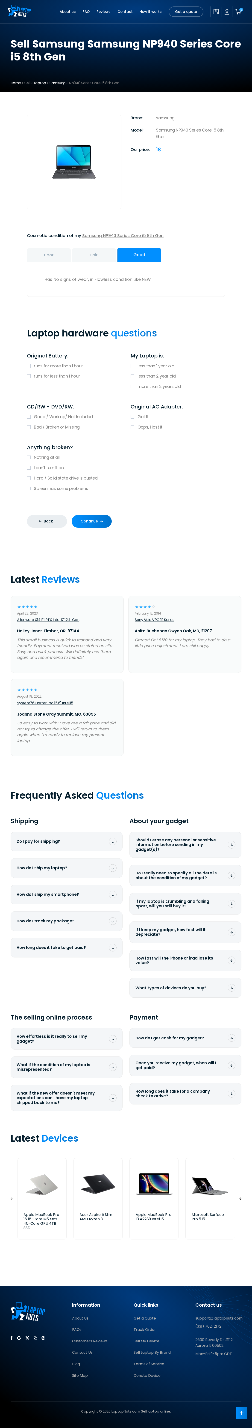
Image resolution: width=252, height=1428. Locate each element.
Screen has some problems (126, 488)
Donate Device (147, 1375)
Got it (178, 417)
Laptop (40, 83)
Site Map (80, 1375)
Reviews (104, 11)
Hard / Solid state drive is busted (126, 478)
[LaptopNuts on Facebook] (11, 1338)
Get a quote (186, 11)
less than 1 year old (178, 366)
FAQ (86, 11)
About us (68, 11)
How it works (151, 11)
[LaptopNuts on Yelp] (35, 1338)
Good (139, 255)
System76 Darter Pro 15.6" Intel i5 (45, 703)
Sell (27, 83)
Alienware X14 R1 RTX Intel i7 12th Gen (48, 619)
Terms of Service (149, 1364)
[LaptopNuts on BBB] (43, 1338)
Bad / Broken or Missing (74, 427)
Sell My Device (146, 1341)
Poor (49, 255)
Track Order (145, 1329)
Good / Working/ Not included (74, 417)
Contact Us (82, 1352)
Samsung (57, 83)
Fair (94, 255)
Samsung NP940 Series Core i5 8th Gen (123, 235)
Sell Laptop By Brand (152, 1352)
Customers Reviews (90, 1341)
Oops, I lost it (178, 427)
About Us (80, 1318)
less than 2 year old (178, 376)
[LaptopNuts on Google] (19, 1338)
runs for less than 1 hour (74, 376)
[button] (240, 1199)
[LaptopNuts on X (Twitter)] (27, 1338)
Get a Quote (145, 1318)
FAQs (77, 1329)
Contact (125, 11)
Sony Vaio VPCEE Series (154, 619)
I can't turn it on (126, 468)
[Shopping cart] (238, 11)
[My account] (227, 12)
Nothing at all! (126, 457)
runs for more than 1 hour (74, 366)
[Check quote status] (216, 11)
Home (16, 83)
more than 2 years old (178, 386)
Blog (76, 1364)
